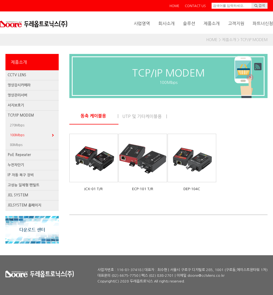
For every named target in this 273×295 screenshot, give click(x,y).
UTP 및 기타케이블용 (142, 116)
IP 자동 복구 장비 (21, 175)
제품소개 (211, 23)
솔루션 (189, 23)
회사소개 (166, 23)
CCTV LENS (17, 75)
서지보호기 (16, 105)
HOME (174, 6)
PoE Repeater (19, 155)
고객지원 (236, 23)
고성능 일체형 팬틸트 (23, 185)
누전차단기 (16, 165)
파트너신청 (263, 23)
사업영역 (142, 23)
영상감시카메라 (19, 85)
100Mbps (17, 135)
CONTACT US (195, 6)
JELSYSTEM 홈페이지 (24, 205)
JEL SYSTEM (18, 195)
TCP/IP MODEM (21, 115)
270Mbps (17, 125)
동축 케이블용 (93, 116)
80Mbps (16, 145)
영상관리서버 (17, 95)
